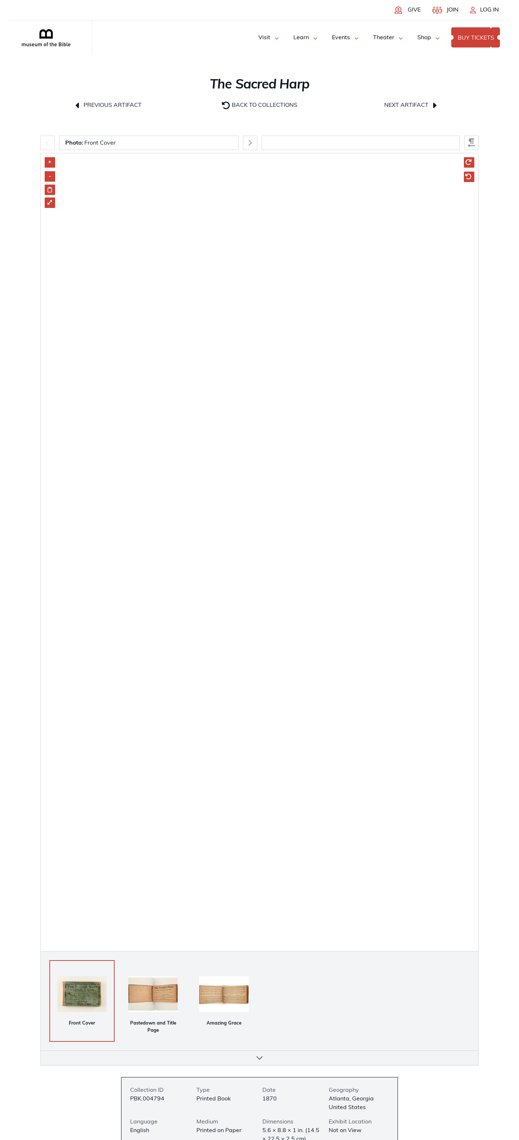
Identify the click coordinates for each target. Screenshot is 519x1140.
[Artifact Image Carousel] (259, 599)
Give (414, 10)
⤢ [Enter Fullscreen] (49, 202)
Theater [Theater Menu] (388, 38)
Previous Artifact (108, 105)
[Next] (250, 143)
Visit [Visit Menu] (269, 38)
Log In (489, 10)
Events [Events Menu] (346, 38)
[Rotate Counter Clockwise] (469, 177)
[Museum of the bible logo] (46, 37)
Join (452, 10)
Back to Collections (259, 105)
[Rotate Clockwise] (469, 162)
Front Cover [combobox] (90, 143)
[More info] (259, 1058)
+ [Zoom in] (50, 162)
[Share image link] (50, 190)
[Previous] (47, 143)
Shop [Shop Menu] (429, 38)
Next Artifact (411, 105)
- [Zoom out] (50, 176)
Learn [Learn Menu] (306, 38)
